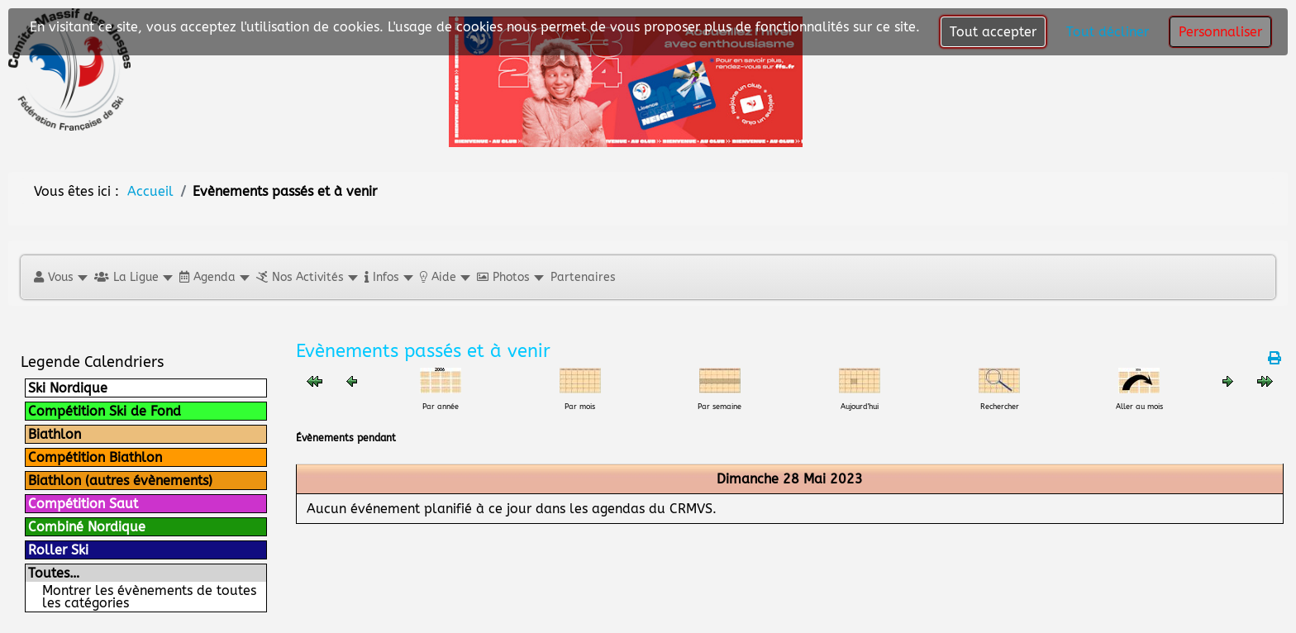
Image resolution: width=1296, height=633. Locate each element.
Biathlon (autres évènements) (120, 480)
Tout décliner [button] (1107, 32)
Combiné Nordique (86, 527)
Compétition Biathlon (95, 457)
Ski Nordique (67, 388)
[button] (60, 277)
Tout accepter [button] (993, 32)
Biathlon (54, 434)
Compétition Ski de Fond (104, 411)
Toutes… (53, 573)
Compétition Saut (83, 503)
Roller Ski (58, 550)
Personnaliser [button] (1220, 32)
